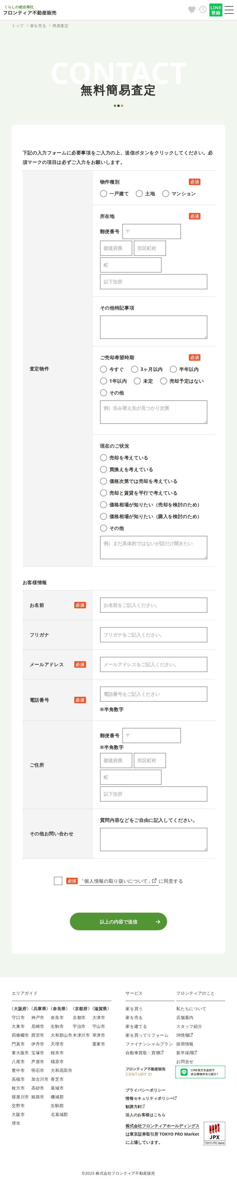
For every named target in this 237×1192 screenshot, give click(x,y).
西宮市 (37, 1038)
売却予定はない (182, 381)
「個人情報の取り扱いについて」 (117, 881)
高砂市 (37, 1091)
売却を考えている (124, 457)
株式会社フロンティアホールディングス (162, 1129)
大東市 (18, 1029)
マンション (179, 193)
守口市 (18, 1021)
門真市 (18, 1047)
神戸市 (37, 1021)
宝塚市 (37, 1056)
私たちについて (191, 1012)
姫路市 (37, 1100)
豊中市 (18, 1074)
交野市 (18, 1109)
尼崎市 (37, 1029)
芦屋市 (37, 1065)
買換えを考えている (126, 469)
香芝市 (57, 1082)
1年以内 (113, 381)
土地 (145, 193)
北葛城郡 (59, 1118)
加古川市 (40, 1082)
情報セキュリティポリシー (151, 1101)
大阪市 (18, 1118)
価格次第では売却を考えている (139, 481)
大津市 (98, 1021)
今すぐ (112, 369)
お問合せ (185, 1065)
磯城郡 (57, 1100)
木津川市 (81, 1038)
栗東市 (98, 1047)
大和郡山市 (61, 1038)
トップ (18, 25)
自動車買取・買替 (144, 1056)
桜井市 (57, 1056)
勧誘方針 (135, 1110)
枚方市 (18, 1091)
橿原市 (57, 1065)
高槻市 (18, 1082)
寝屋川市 (20, 1100)
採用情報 (185, 1047)
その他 (112, 392)
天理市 (57, 1047)
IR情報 (184, 1038)
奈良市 (57, 1021)
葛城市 (57, 1091)
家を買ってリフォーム (147, 1038)
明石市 (37, 1074)
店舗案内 (185, 1021)
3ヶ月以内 (147, 369)
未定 (143, 381)
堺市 (16, 1126)
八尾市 (18, 1065)
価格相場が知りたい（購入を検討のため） (151, 516)
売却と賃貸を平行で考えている (139, 492)
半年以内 (184, 369)
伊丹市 (37, 1047)
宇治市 (79, 1029)
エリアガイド (25, 996)
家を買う (134, 1012)
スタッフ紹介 (189, 1029)
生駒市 (57, 1029)
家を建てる (136, 1029)
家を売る (134, 1021)
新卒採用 (186, 1056)
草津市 (98, 1038)
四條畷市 (20, 1038)
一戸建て (114, 193)
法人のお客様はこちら (145, 1118)
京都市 (79, 1021)
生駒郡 (57, 1109)
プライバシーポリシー (145, 1093)
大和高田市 (61, 1074)
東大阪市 (20, 1056)
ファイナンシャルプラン (149, 1047)
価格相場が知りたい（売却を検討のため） (151, 504)
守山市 (98, 1029)
